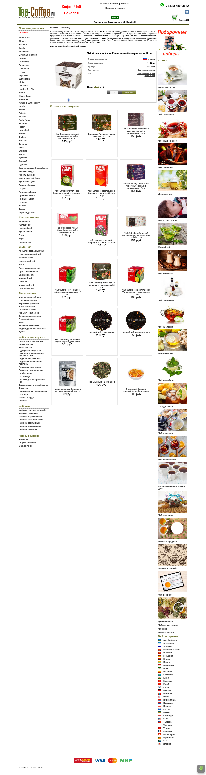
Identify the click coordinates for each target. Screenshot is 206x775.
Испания (167, 671)
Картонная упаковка (29, 303)
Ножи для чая (25, 347)
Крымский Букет (27, 182)
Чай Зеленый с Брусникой (102, 382)
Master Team (25, 96)
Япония (167, 744)
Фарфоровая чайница (30, 297)
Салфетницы (25, 373)
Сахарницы (24, 376)
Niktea (22, 110)
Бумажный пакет (27, 319)
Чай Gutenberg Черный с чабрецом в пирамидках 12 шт (67, 292)
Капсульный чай (27, 261)
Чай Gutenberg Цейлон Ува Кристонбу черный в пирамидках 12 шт (136, 185)
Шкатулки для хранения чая (33, 391)
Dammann (24, 65)
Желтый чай (25, 225)
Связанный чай (26, 275)
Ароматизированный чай (31, 251)
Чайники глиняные (28, 413)
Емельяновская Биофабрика (33, 168)
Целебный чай (165, 621)
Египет (166, 659)
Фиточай (23, 282)
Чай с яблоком (165, 327)
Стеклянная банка (28, 300)
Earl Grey (23, 439)
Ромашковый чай (167, 88)
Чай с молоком (165, 274)
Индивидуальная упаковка (32, 328)
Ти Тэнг (22, 206)
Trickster (23, 140)
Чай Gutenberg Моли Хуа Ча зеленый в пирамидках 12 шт (101, 285)
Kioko (21, 82)
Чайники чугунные (28, 429)
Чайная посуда (26, 397)
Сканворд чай (165, 595)
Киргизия (168, 681)
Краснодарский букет (29, 178)
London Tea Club (27, 89)
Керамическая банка (29, 313)
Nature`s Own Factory (29, 103)
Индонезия (168, 665)
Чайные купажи (166, 632)
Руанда (167, 712)
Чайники (23, 401)
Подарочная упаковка (29, 358)
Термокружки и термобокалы (33, 385)
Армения (167, 646)
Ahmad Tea (24, 38)
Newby (22, 106)
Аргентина (168, 643)
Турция (167, 728)
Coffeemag (24, 62)
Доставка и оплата (109, 4)
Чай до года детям (167, 220)
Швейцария (169, 734)
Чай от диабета (165, 380)
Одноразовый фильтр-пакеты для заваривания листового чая (31, 353)
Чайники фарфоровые (30, 426)
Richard (22, 116)
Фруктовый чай (26, 285)
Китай (166, 684)
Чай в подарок (165, 515)
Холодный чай (165, 406)
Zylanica (23, 158)
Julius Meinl (24, 79)
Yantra (22, 154)
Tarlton (22, 134)
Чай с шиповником (167, 141)
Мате (21, 264)
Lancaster (23, 86)
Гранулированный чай (30, 254)
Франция (167, 731)
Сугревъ (23, 202)
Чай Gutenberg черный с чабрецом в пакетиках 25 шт (102, 241)
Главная (54, 27)
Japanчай (23, 75)
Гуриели (23, 164)
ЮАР (165, 741)
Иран (165, 668)
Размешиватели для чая (31, 370)
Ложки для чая (26, 344)
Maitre (22, 92)
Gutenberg (65, 27)
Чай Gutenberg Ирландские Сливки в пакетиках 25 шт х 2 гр (101, 193)
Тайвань (167, 722)
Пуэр (21, 235)
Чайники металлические (31, 420)
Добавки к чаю (26, 258)
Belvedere (23, 51)
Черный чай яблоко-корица (136, 332)
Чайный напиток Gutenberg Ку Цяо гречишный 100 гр (67, 390)
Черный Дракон (26, 212)
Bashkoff (23, 44)
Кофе (66, 7)
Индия (166, 662)
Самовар (23, 394)
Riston (22, 127)
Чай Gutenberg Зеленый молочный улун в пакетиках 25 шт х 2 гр (136, 235)
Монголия (168, 693)
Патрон (22, 188)
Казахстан (168, 675)
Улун (21, 238)
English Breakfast (27, 443)
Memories (23, 99)
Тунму (22, 209)
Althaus (22, 41)
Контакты (125, 4)
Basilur (22, 48)
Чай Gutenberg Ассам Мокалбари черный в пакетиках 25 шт (67, 230)
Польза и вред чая (167, 542)
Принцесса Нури (27, 195)
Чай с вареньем (166, 114)
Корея (166, 687)
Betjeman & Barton (28, 55)
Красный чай (25, 232)
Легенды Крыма (27, 185)
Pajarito (22, 113)
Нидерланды (169, 700)
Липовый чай (165, 194)
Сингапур (168, 715)
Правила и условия (115, 8)
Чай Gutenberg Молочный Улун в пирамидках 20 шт (67, 340)
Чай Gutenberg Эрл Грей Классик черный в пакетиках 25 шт (67, 193)
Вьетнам (167, 653)
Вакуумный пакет (27, 310)
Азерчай (23, 161)
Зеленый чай (25, 228)
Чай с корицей (165, 167)
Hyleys (22, 72)
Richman (23, 123)
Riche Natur (24, 120)
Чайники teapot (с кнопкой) (32, 410)
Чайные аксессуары (168, 625)
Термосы (23, 388)
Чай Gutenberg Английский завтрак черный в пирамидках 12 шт (136, 131)
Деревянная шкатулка (30, 316)
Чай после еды (165, 433)
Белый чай (24, 221)
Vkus (21, 147)
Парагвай (168, 703)
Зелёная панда (26, 171)
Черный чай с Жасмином (101, 332)
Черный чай (25, 242)
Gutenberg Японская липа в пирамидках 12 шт (101, 135)
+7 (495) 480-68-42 (176, 5)
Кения (166, 678)
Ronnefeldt (24, 130)
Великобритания (171, 649)
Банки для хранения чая (31, 341)
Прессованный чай (28, 271)
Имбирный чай (165, 353)
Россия (151, 59)
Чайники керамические (30, 416)
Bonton (22, 58)
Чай (77, 7)
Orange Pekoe (25, 446)
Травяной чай (25, 278)
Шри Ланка (168, 737)
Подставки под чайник (30, 367)
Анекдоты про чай (167, 568)
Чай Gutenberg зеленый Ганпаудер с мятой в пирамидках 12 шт (67, 136)
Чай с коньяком (166, 300)
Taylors (22, 137)
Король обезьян (27, 175)
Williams (23, 151)
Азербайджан (170, 640)
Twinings (23, 144)
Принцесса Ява (26, 199)
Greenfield (24, 68)
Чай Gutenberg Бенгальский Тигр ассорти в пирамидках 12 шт (136, 292)
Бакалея (71, 13)
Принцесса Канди (27, 192)
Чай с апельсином (167, 460)
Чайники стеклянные (29, 423)
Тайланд (167, 725)
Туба (21, 322)
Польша (167, 706)
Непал (166, 697)
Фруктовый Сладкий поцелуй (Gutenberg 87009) (136, 390)
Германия (168, 656)
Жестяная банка (27, 306)
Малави (167, 690)
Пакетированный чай (29, 268)
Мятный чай (164, 247)
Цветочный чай (26, 288)
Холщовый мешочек (29, 325)
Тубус (22, 332)
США (165, 719)
